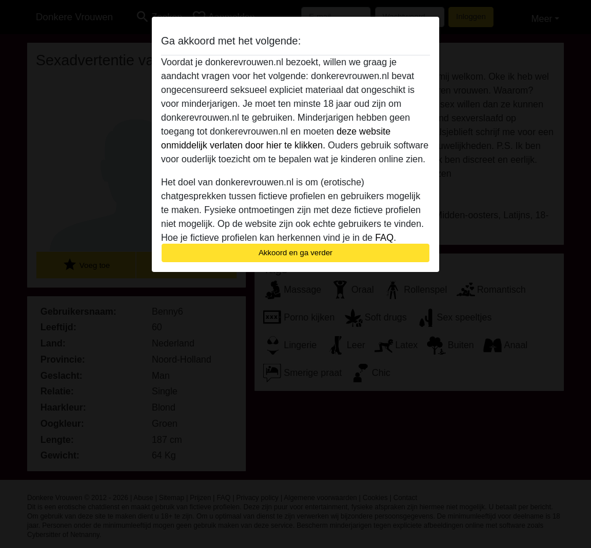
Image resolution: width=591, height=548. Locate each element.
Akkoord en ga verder (295, 252)
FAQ (384, 238)
